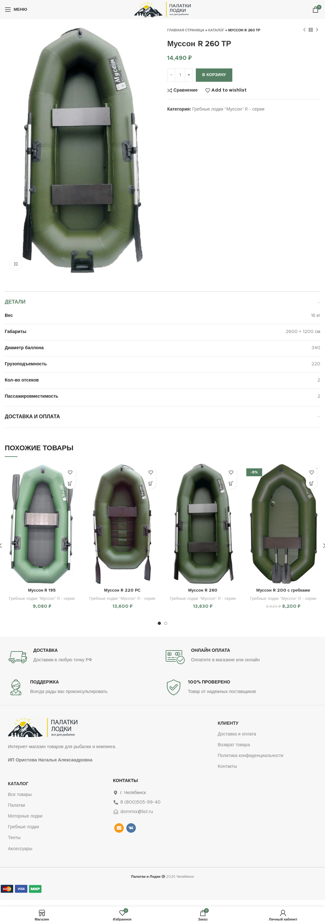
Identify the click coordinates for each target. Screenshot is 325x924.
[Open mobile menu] (16, 9)
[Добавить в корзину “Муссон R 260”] (231, 483)
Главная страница (185, 30)
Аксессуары (20, 855)
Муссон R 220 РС (122, 590)
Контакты (227, 773)
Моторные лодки (25, 823)
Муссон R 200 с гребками (283, 590)
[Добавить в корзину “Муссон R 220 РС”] (150, 483)
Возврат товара (234, 751)
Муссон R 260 (202, 590)
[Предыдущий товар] (304, 30)
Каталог (216, 30)
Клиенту (228, 730)
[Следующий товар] (317, 30)
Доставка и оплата (237, 741)
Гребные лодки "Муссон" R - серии (228, 109)
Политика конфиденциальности (250, 762)
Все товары (20, 801)
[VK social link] (131, 834)
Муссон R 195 (42, 590)
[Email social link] (119, 834)
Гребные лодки (23, 833)
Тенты (14, 844)
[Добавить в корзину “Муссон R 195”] (70, 483)
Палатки (16, 812)
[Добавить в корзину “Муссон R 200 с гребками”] (311, 483)
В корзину (214, 75)
